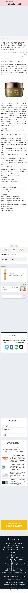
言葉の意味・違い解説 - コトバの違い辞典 (14, 584)
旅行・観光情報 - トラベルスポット (14, 569)
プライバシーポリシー (14, 545)
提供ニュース (6, 429)
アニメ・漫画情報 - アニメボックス (14, 559)
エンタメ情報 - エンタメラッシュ (14, 557)
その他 (4, 435)
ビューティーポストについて (14, 543)
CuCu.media (7, 432)
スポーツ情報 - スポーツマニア (14, 565)
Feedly (16, 349)
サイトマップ (21, 549)
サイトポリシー (10, 547)
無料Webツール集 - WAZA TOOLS (14, 582)
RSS (21, 349)
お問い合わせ (20, 547)
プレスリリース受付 (10, 549)
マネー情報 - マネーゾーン (14, 567)
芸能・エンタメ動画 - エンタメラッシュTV (14, 576)
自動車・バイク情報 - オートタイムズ (14, 571)
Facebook (11, 349)
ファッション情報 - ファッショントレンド (14, 563)
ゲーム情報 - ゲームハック (14, 561)
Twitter (7, 349)
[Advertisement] (14, 21)
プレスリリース (12, 254)
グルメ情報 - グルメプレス (14, 555)
